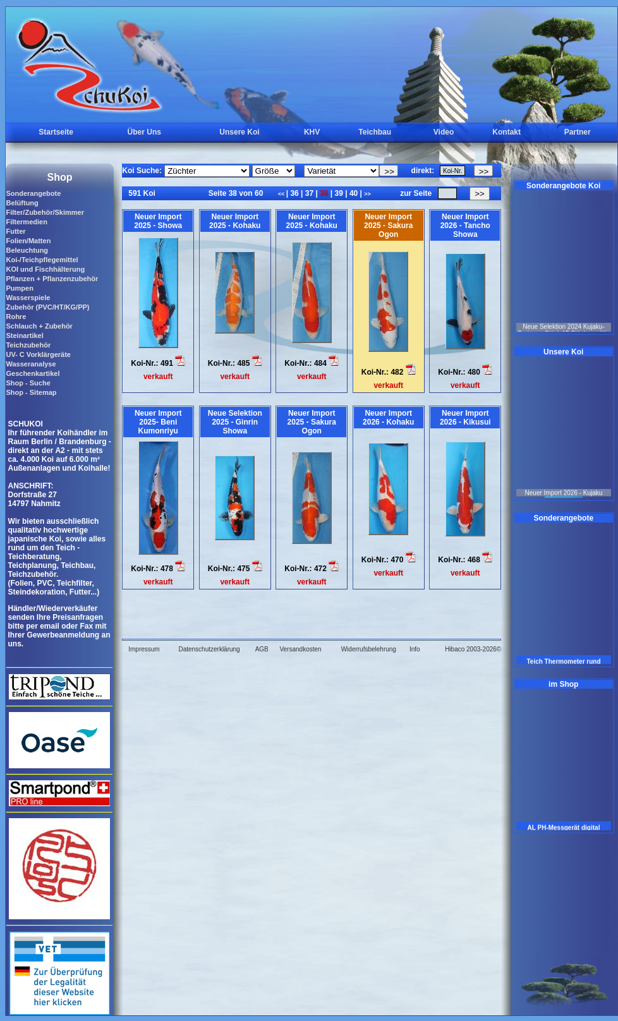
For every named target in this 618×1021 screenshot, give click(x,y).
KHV (312, 132)
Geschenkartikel (32, 373)
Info (414, 649)
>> (367, 194)
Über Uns (144, 132)
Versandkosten (300, 649)
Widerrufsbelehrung (368, 649)
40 (354, 193)
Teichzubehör (28, 345)
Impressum (143, 649)
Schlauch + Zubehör (39, 326)
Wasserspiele (28, 297)
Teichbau (374, 132)
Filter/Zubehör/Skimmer (44, 212)
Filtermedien (26, 222)
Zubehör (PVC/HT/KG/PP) (47, 307)
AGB (262, 649)
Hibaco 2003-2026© (473, 649)
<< (282, 194)
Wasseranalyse (31, 364)
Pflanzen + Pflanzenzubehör (52, 278)
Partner (577, 132)
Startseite (56, 132)
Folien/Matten (28, 241)
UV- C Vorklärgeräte (38, 354)
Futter (15, 231)
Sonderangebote (33, 193)
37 (309, 193)
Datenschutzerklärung (208, 649)
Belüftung (22, 203)
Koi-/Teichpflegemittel (42, 259)
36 (294, 193)
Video (443, 132)
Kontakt (506, 132)
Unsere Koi (239, 132)
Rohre (16, 316)
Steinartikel (24, 335)
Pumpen (19, 288)
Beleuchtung (27, 250)
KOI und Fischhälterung (45, 269)
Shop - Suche (28, 383)
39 (338, 193)
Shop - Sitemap (31, 392)
